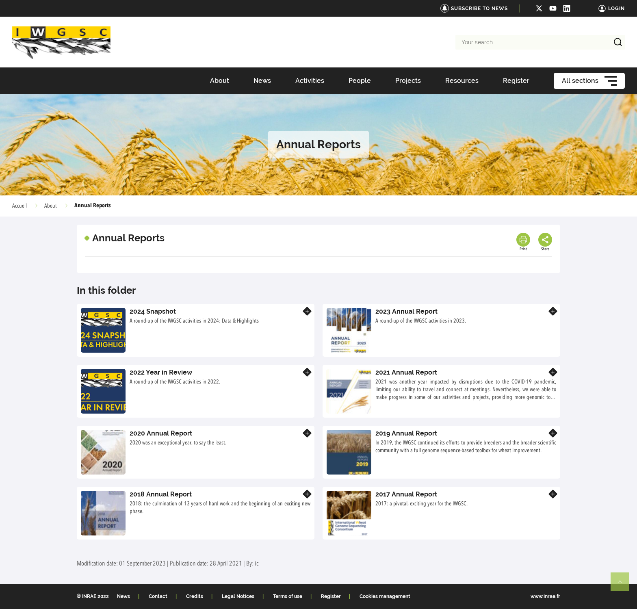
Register (331, 596)
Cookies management (385, 596)
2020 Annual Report (161, 433)
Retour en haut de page (623, 585)
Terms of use (287, 596)
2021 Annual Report (406, 372)
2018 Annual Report (161, 494)
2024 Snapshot (153, 311)
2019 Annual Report (406, 433)
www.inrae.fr (545, 596)
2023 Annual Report (406, 311)
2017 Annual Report (406, 494)
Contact (158, 596)
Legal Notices (238, 596)
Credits (194, 596)
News (123, 596)
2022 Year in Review (161, 372)
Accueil (19, 206)
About (50, 206)
